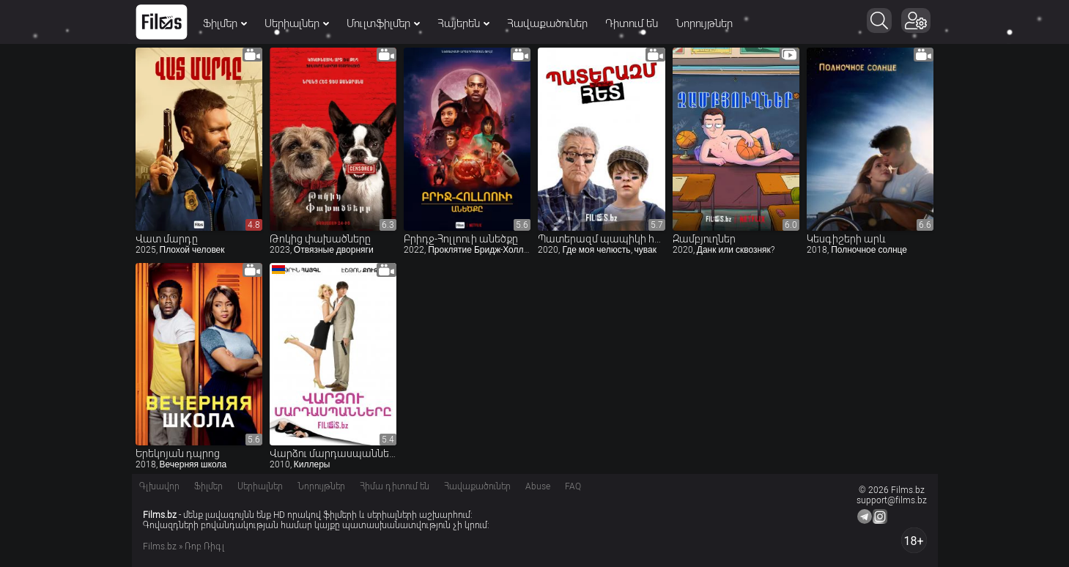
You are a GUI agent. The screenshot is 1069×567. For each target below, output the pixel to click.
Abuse (537, 486)
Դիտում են (631, 23)
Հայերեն (463, 23)
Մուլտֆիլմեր (383, 23)
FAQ (573, 486)
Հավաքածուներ (547, 23)
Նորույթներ (704, 23)
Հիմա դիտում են (394, 486)
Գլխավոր (159, 486)
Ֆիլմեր (225, 23)
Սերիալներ (297, 23)
